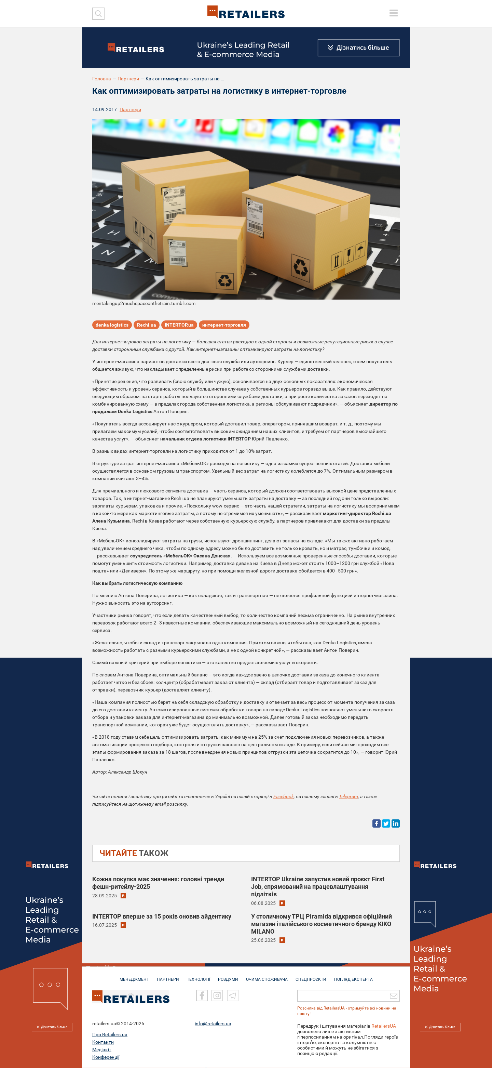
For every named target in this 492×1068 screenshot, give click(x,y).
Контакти (103, 1042)
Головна (101, 78)
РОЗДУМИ (228, 976)
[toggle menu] (393, 13)
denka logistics (112, 325)
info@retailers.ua (213, 1024)
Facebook (283, 796)
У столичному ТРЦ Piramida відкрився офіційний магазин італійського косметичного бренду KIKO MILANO (321, 924)
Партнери (128, 78)
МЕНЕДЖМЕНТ (134, 976)
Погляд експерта (353, 976)
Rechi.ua (146, 325)
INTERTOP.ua (179, 325)
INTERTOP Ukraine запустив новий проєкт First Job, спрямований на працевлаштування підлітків (317, 886)
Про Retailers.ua (109, 1035)
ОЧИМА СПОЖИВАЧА (267, 976)
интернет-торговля (224, 325)
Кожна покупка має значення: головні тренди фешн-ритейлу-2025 (158, 882)
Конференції (105, 1057)
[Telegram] (232, 996)
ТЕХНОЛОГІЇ (198, 976)
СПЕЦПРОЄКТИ (311, 976)
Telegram (348, 796)
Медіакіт (101, 1050)
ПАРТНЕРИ (168, 976)
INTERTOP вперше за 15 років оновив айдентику (161, 916)
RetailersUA (383, 1026)
